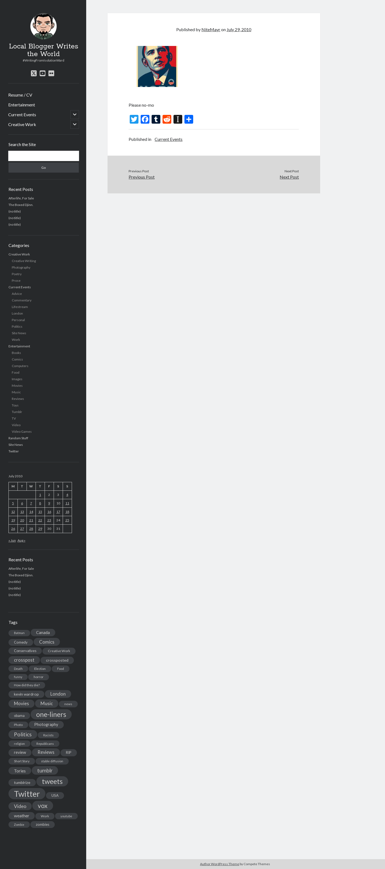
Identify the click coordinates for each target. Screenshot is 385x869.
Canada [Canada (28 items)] (43, 632)
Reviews (18, 399)
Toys (15, 405)
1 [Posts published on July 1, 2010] (40, 495)
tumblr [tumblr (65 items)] (45, 770)
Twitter (13, 451)
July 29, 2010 (239, 29)
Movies (17, 385)
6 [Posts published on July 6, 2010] (22, 503)
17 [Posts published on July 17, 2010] (58, 512)
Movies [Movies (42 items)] (21, 703)
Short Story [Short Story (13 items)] (22, 761)
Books (16, 353)
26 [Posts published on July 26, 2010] (13, 529)
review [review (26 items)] (20, 752)
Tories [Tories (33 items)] (20, 770)
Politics (17, 326)
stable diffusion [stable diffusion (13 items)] (52, 761)
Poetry (17, 274)
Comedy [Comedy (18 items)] (21, 642)
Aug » (21, 540)
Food (15, 372)
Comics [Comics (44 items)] (46, 642)
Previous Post (142, 176)
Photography (21, 267)
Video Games (22, 431)
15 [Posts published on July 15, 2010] (40, 512)
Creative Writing (24, 261)
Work (16, 340)
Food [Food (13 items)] (60, 668)
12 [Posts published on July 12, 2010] (13, 512)
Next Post (289, 176)
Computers (20, 366)
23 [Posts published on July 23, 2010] (49, 520)
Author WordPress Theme (219, 864)
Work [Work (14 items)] (45, 816)
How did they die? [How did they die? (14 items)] (27, 685)
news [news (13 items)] (68, 704)
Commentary (21, 300)
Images (17, 379)
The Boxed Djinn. (20, 205)
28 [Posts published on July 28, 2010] (31, 529)
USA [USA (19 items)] (55, 795)
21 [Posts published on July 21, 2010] (31, 520)
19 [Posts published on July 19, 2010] (13, 520)
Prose (16, 280)
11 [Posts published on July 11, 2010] (67, 503)
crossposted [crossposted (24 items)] (57, 660)
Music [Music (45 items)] (46, 703)
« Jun (12, 540)
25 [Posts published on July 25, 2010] (67, 520)
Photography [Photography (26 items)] (46, 724)
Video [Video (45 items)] (20, 806)
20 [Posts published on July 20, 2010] (22, 520)
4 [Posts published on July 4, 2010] (67, 495)
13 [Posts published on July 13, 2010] (22, 512)
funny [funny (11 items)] (18, 677)
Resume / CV (20, 94)
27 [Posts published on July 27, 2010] (22, 529)
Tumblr (17, 412)
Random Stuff (18, 438)
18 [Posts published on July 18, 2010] (67, 512)
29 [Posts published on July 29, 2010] (40, 529)
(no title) (14, 211)
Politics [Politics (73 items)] (23, 734)
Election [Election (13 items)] (40, 668)
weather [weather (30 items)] (21, 815)
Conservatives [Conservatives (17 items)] (25, 651)
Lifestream (20, 307)
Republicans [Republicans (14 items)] (45, 744)
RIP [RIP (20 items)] (68, 752)
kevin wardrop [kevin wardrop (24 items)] (26, 694)
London (17, 313)
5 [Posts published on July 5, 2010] (13, 503)
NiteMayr (210, 29)
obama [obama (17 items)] (19, 715)
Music (16, 392)
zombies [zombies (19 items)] (42, 824)
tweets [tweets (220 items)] (52, 781)
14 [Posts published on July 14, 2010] (31, 512)
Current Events (22, 114)
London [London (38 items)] (58, 694)
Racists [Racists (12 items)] (48, 735)
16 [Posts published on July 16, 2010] (49, 512)
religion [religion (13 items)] (19, 743)
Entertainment (21, 104)
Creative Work (22, 124)
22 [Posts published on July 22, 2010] (40, 520)
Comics (17, 359)
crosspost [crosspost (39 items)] (24, 660)
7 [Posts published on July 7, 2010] (31, 503)
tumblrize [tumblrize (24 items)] (22, 782)
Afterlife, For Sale (21, 198)
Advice (17, 294)
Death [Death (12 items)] (18, 668)
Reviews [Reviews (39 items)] (45, 752)
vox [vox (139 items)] (43, 805)
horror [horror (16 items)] (39, 677)
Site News (19, 333)
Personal (18, 320)
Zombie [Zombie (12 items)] (19, 824)
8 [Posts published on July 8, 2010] (40, 503)
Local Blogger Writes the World (43, 50)
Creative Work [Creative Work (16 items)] (59, 651)
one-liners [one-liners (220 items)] (51, 714)
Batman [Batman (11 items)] (19, 633)
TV (14, 418)
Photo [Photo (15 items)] (18, 725)
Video (16, 425)
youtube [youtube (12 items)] (66, 816)
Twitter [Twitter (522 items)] (27, 793)
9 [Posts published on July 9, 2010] (49, 503)
